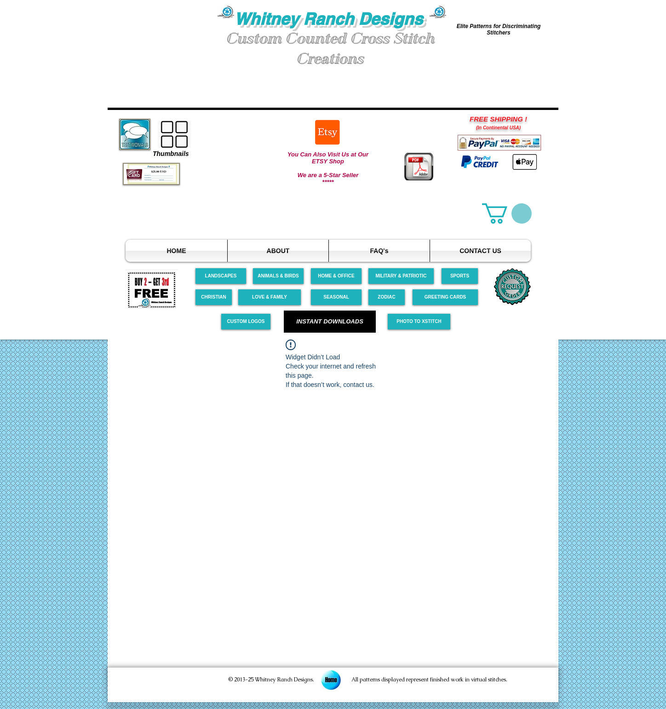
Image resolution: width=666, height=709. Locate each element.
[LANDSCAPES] (220, 276)
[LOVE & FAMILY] (269, 297)
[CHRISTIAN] (213, 297)
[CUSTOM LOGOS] (245, 321)
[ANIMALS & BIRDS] (278, 276)
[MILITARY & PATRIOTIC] (401, 276)
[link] (507, 213)
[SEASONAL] (336, 297)
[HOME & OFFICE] (336, 276)
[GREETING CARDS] (445, 297)
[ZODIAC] (386, 297)
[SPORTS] (460, 276)
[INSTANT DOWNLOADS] (330, 322)
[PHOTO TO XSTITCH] (419, 321)
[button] (162, 40)
